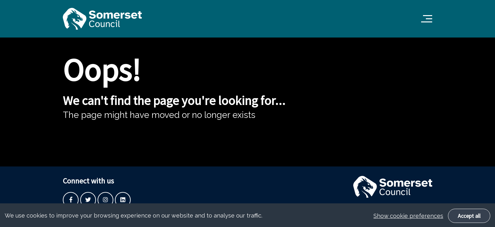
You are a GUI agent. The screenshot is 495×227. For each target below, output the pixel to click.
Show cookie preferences (408, 219)
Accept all (469, 219)
